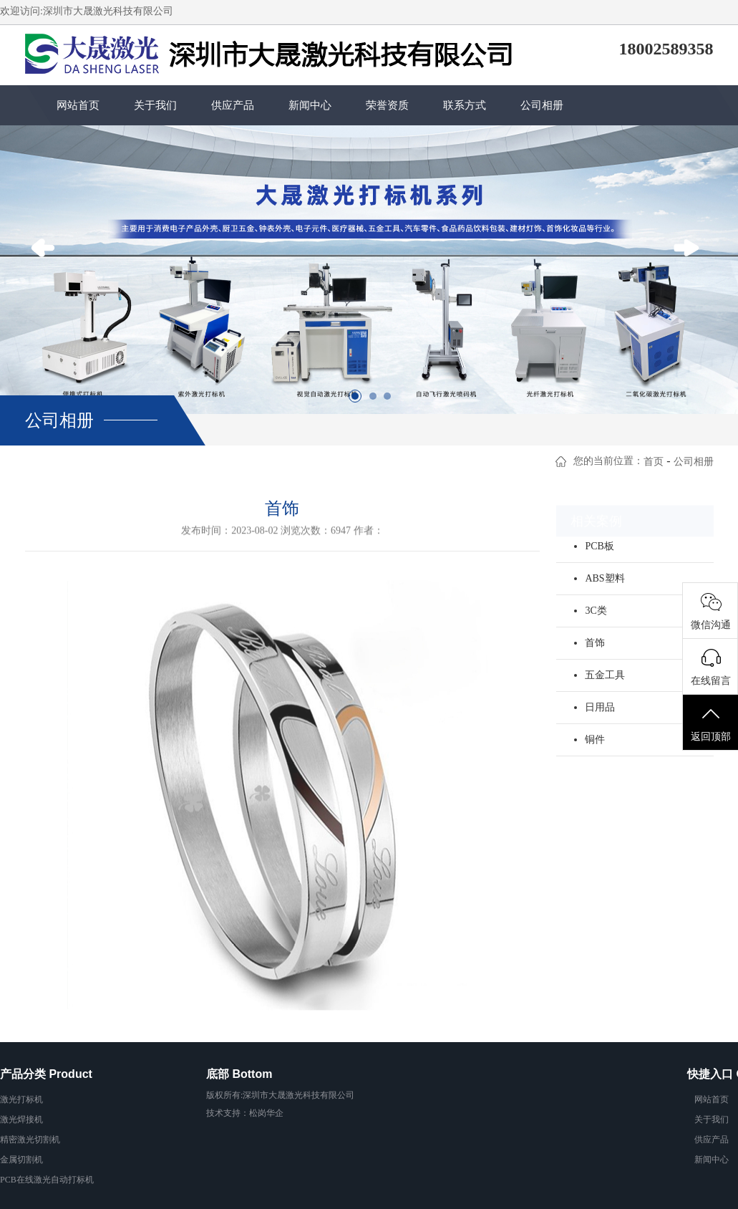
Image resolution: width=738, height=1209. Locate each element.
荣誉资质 (387, 105)
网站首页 (78, 105)
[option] (369, 269)
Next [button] (690, 269)
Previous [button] (47, 269)
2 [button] (376, 399)
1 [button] (358, 399)
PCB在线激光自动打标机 (47, 1180)
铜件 (595, 739)
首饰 (595, 642)
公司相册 (541, 105)
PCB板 (599, 546)
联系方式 (464, 105)
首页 (654, 461)
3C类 (595, 610)
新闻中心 (309, 105)
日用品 (600, 707)
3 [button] (391, 399)
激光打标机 (21, 1099)
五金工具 (605, 675)
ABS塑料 (604, 578)
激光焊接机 (21, 1119)
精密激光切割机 (30, 1140)
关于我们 (155, 105)
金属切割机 (21, 1160)
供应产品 (232, 105)
